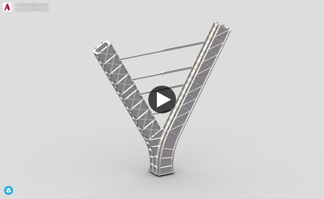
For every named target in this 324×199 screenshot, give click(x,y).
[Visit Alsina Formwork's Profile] (7, 7)
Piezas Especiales (34, 4)
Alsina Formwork (34, 9)
